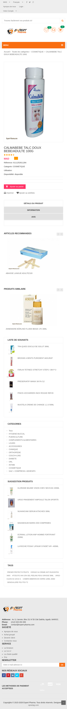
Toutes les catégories (20, 52)
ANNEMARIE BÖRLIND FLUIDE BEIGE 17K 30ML (26, 329)
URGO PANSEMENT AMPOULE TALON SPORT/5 (38, 500)
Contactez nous (10, 641)
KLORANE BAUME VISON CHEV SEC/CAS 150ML (38, 488)
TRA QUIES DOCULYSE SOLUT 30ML (33, 346)
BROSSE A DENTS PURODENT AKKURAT (35, 358)
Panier (60, 29)
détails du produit (33, 203)
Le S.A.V (7, 651)
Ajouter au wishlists (25, 193)
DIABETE (13, 459)
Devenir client (9, 638)
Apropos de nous (9, 7)
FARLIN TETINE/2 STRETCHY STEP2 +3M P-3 (37, 370)
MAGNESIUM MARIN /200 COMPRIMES (34, 523)
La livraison (8, 648)
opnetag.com (33, 705)
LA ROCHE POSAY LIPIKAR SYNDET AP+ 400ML (38, 546)
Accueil (7, 52)
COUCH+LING (15, 456)
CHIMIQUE (13, 449)
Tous (11, 431)
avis (33, 217)
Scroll (63, 702)
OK (62, 665)
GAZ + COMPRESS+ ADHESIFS (22, 471)
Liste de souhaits (46, 29)
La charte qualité (10, 654)
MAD (5, 2)
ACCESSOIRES (15, 446)
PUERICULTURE (16, 437)
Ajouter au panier (17, 187)
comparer (53, 29)
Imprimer (9, 193)
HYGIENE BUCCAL (17, 434)
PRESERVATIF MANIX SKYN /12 (31, 381)
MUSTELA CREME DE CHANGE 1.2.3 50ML (36, 405)
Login (21, 7)
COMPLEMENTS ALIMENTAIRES (22, 440)
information (33, 210)
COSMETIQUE (37, 52)
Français (16, 2)
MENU (6, 45)
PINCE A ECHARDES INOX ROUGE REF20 (35, 393)
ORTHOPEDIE (15, 452)
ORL (11, 462)
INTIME (12, 465)
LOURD (12, 443)
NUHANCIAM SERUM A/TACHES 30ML (34, 511)
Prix (5, 657)
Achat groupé (9, 635)
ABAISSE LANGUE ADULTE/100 (19, 273)
